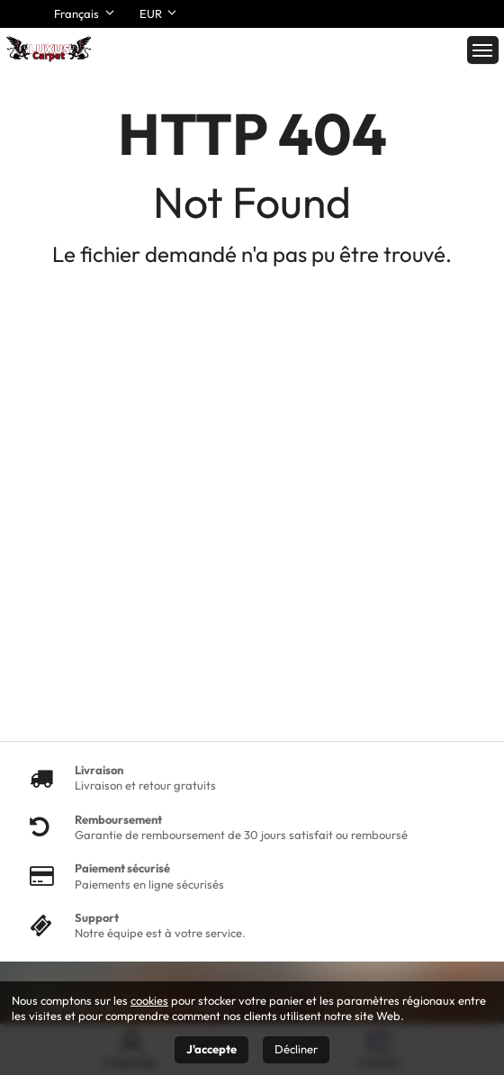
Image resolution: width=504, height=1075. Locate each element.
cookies (149, 1000)
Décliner (296, 1049)
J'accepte (211, 1049)
